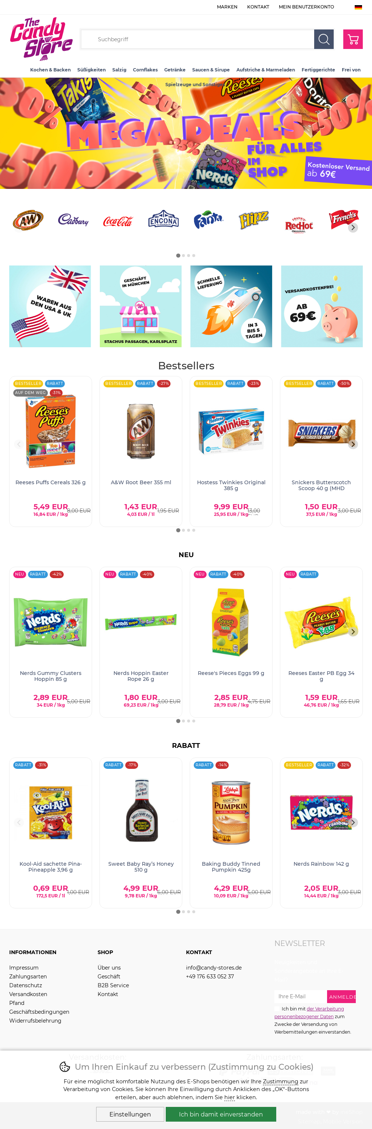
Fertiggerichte (318, 70)
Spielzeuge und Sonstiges (195, 84)
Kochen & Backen (50, 70)
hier (229, 1097)
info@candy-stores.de (214, 967)
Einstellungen (130, 1114)
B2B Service (113, 985)
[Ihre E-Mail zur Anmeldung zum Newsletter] (300, 996)
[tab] (178, 255)
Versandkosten (28, 994)
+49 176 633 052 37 (210, 976)
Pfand (16, 1003)
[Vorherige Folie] (19, 228)
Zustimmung (280, 1081)
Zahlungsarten (28, 976)
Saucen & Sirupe (211, 70)
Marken (227, 7)
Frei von (351, 70)
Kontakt (258, 7)
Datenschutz (25, 985)
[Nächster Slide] (353, 228)
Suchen (324, 39)
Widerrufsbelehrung (35, 1020)
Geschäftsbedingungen (39, 1012)
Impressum (24, 967)
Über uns (109, 967)
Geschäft (109, 976)
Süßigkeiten (91, 70)
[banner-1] (186, 186)
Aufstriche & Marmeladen (265, 70)
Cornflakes (145, 70)
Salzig (119, 70)
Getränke (175, 70)
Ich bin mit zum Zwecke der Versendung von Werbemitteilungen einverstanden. (312, 1020)
